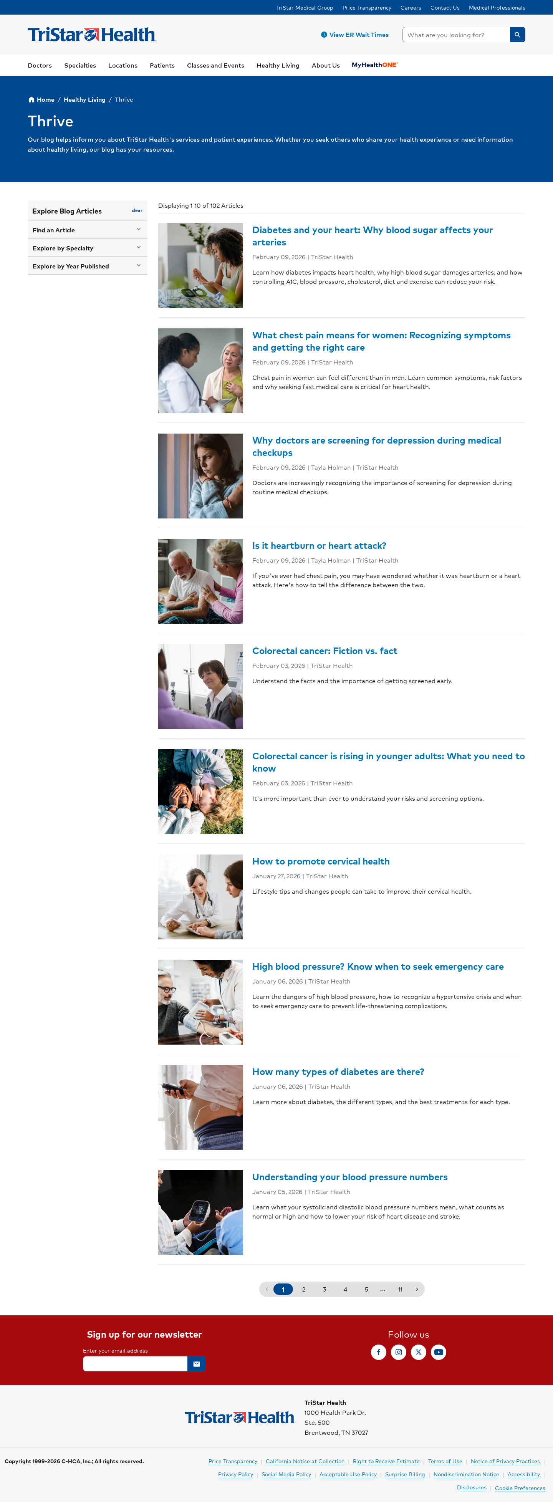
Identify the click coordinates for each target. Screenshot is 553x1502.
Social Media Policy (286, 1474)
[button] (356, 34)
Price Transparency (367, 7)
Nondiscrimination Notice (466, 1474)
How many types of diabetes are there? (338, 1071)
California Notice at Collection (305, 1461)
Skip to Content (25, 7)
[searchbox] (463, 34)
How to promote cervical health (321, 861)
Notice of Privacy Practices (505, 1461)
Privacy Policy (235, 1474)
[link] (40, 65)
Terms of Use (445, 1461)
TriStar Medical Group (304, 7)
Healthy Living (85, 99)
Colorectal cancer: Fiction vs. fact (324, 650)
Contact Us (445, 7)
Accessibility (524, 1474)
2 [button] (303, 1289)
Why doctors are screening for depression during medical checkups (376, 446)
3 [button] (324, 1289)
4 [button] (345, 1289)
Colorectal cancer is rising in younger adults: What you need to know (388, 761)
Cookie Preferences (520, 1488)
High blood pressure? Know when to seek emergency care (378, 966)
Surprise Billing (405, 1474)
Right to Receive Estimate (386, 1461)
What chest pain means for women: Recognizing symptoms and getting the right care (381, 340)
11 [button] (400, 1289)
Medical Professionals (497, 7)
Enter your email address (115, 1350)
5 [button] (366, 1289)
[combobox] (463, 34)
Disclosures (472, 1487)
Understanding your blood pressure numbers (350, 1176)
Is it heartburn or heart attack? (319, 545)
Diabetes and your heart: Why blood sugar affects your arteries (372, 235)
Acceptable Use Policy (348, 1474)
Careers (411, 7)
